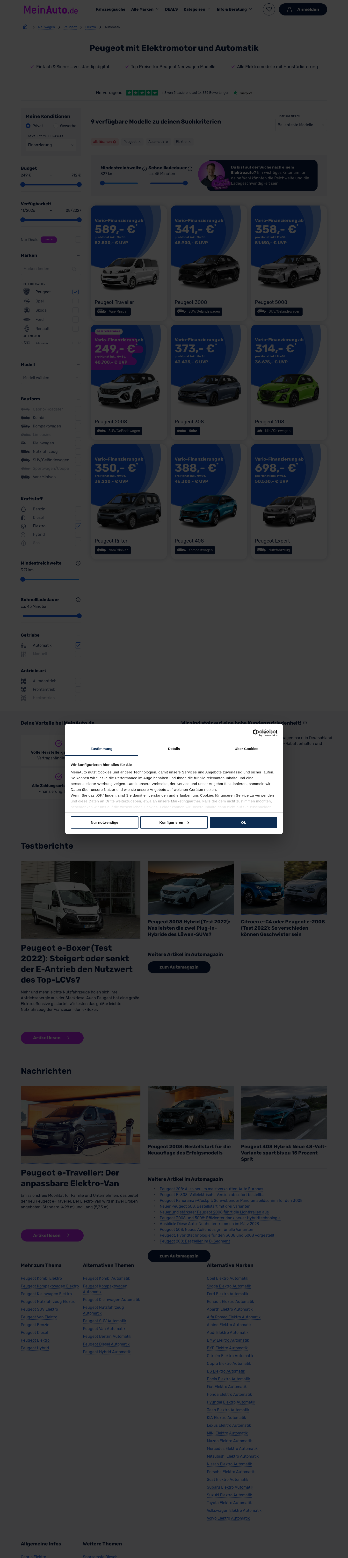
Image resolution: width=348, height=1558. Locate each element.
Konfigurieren (174, 822)
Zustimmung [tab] (102, 749)
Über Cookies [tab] (246, 749)
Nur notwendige (104, 822)
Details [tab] (174, 749)
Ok (243, 822)
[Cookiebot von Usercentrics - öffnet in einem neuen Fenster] (256, 732)
